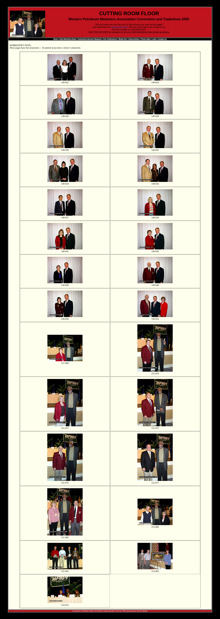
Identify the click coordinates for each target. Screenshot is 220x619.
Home (55, 39)
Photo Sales (146, 39)
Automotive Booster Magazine (90, 39)
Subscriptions (134, 39)
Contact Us (162, 39)
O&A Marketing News (67, 39)
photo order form (119, 27)
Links (154, 39)
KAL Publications (110, 39)
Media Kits (123, 39)
